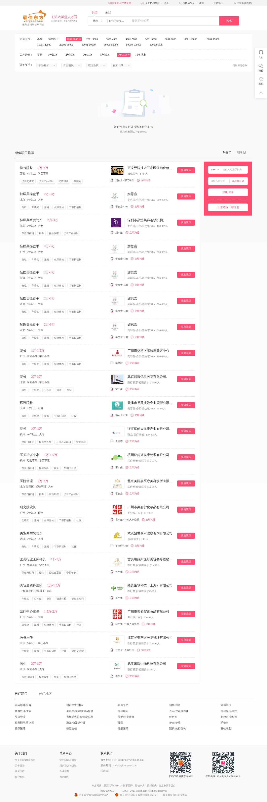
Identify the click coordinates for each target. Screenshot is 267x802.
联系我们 (105, 770)
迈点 (173, 785)
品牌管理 (20, 716)
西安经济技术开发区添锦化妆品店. (150, 168)
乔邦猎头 (152, 785)
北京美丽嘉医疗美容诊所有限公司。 (150, 481)
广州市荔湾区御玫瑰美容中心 (148, 350)
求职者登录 (189, 3)
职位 (94, 12)
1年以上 (54, 54)
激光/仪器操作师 (75, 722)
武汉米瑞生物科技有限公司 (146, 663)
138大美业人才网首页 (119, 3)
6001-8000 (172, 39)
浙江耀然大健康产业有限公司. (148, 429)
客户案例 (20, 777)
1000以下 (54, 39)
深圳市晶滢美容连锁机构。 (146, 220)
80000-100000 (135, 44)
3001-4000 (113, 39)
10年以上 (141, 54)
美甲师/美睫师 (126, 716)
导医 (120, 722)
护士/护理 (175, 722)
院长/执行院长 (177, 728)
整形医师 (20, 728)
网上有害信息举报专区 (175, 795)
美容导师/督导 (23, 705)
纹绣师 (173, 716)
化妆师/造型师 (229, 716)
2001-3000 (93, 39)
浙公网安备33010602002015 (91, 795)
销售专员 (123, 705)
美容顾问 (123, 710)
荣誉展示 (20, 765)
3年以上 (89, 54)
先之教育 (163, 785)
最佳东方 (140, 785)
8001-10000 (192, 39)
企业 (108, 12)
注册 (166, 3)
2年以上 (71, 54)
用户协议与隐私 (68, 765)
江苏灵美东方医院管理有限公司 (150, 637)
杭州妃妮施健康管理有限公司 (148, 455)
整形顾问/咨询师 (24, 722)
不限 (39, 39)
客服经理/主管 (23, 710)
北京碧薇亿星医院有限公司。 (148, 376)
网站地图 (64, 777)
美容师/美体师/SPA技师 (79, 710)
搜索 (229, 20)
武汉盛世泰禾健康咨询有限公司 (150, 533)
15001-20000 (45, 44)
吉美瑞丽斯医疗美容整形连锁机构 (150, 559)
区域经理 (226, 705)
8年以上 (124, 54)
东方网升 (96, 785)
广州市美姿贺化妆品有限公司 (148, 507)
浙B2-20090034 (108, 790)
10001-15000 (213, 39)
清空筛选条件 (240, 65)
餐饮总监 (226, 728)
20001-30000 (68, 44)
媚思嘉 (132, 194)
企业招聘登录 (152, 3)
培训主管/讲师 (74, 705)
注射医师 (123, 728)
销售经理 (174, 705)
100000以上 (157, 44)
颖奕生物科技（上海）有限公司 (150, 585)
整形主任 (71, 728)
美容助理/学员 (229, 710)
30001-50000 (90, 44)
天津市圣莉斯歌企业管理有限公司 (150, 402)
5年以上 (106, 54)
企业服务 (64, 771)
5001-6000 (152, 39)
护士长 (225, 722)
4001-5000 (133, 39)
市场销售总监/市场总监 (79, 716)
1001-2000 (74, 39)
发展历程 (20, 771)
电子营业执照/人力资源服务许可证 (135, 795)
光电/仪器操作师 (178, 710)
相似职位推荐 (24, 153)
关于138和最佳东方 (25, 760)
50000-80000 (112, 44)
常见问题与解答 (68, 760)
